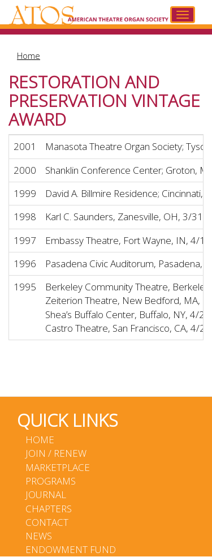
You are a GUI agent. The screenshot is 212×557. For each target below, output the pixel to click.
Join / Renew (55, 453)
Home (28, 55)
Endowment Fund (70, 549)
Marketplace (57, 467)
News (38, 535)
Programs (50, 480)
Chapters (48, 508)
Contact (46, 522)
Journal (45, 494)
